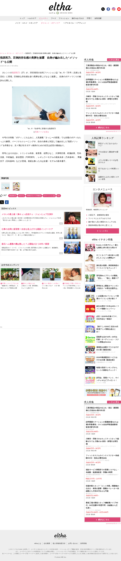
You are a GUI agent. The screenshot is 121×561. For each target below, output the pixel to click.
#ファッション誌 (49, 196)
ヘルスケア (32, 18)
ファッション (64, 18)
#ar (58, 196)
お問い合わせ (73, 543)
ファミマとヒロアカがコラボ (99, 218)
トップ (22, 18)
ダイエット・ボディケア (50, 23)
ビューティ (43, 18)
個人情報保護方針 (59, 543)
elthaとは (37, 543)
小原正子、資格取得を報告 (98, 215)
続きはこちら (103, 127)
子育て (89, 18)
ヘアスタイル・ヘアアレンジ (74, 23)
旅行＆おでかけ (78, 18)
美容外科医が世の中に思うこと (100, 225)
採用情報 (83, 543)
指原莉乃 (16, 73)
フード (53, 18)
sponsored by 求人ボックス (113, 131)
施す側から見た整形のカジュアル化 (102, 222)
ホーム (2, 53)
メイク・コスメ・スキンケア (26, 23)
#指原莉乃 (12, 196)
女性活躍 (97, 18)
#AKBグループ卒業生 (34, 196)
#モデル (21, 196)
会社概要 (47, 543)
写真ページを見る (42, 132)
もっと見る (103, 231)
